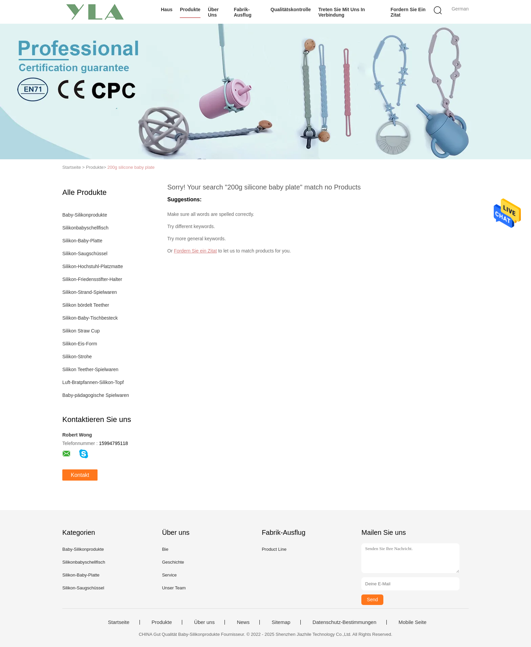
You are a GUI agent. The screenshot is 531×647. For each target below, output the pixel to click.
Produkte (190, 9)
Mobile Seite (413, 622)
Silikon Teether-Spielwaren (90, 369)
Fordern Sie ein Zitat (407, 12)
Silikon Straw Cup (81, 330)
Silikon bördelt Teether (85, 305)
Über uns (213, 12)
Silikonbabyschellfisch (85, 227)
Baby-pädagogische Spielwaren (95, 395)
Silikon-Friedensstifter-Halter (92, 279)
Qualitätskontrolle (291, 9)
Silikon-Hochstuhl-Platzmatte (92, 266)
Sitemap (281, 622)
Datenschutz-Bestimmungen (344, 622)
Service (169, 575)
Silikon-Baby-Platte (82, 240)
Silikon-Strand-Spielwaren (89, 292)
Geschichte (173, 562)
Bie (165, 549)
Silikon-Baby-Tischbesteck (90, 318)
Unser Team (174, 587)
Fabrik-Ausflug (242, 12)
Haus (166, 9)
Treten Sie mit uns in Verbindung (341, 12)
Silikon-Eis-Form (79, 343)
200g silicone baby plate (131, 167)
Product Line (274, 549)
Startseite (118, 622)
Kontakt (80, 475)
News (243, 622)
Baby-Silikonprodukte (84, 215)
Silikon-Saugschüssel (84, 253)
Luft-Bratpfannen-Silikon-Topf (93, 382)
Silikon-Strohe (77, 356)
